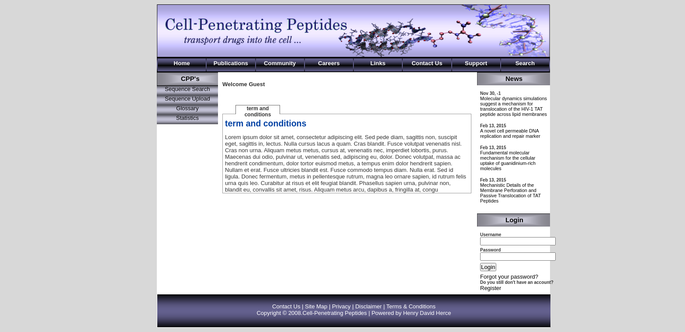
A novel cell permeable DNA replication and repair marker (510, 133)
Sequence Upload (187, 98)
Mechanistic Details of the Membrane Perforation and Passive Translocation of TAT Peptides (510, 192)
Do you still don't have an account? (517, 282)
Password (490, 250)
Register (490, 288)
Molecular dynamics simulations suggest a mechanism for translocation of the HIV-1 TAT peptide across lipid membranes (513, 106)
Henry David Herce (427, 313)
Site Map (316, 306)
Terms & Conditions (411, 306)
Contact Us (286, 306)
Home (182, 63)
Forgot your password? (509, 276)
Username (490, 234)
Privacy (341, 306)
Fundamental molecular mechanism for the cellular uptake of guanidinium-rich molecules (508, 160)
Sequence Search (187, 89)
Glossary (187, 108)
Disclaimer (368, 306)
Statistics (187, 118)
